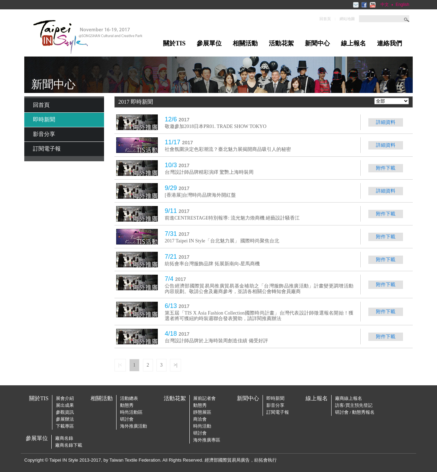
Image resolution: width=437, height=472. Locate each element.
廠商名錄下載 (68, 445)
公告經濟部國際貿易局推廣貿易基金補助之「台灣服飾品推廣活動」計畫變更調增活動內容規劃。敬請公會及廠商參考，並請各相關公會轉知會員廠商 (259, 288)
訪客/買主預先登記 (353, 405)
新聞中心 (317, 43)
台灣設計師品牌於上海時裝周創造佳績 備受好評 (216, 340)
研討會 (127, 419)
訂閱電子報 (47, 149)
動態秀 (127, 405)
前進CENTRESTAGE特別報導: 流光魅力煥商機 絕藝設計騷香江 (232, 218)
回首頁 (325, 19)
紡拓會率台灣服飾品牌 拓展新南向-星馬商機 (212, 263)
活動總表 (129, 398)
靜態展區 (202, 412)
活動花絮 (281, 43)
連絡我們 (389, 43)
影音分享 (44, 134)
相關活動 (245, 43)
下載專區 (65, 426)
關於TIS (174, 43)
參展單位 (209, 43)
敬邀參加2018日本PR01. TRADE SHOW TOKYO (215, 126)
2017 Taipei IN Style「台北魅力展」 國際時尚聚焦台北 (222, 240)
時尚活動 (202, 426)
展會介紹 (65, 398)
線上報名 (353, 43)
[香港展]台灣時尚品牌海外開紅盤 (200, 195)
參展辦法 (65, 419)
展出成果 (65, 405)
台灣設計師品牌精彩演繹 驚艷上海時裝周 (209, 172)
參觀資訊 (65, 412)
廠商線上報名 (348, 398)
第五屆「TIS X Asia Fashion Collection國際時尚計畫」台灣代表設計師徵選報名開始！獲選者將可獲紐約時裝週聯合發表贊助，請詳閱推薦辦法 (259, 315)
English (402, 4)
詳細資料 (385, 122)
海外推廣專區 (206, 440)
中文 (384, 4)
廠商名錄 (64, 438)
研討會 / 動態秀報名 (355, 412)
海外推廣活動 (133, 426)
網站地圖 (347, 19)
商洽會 (200, 419)
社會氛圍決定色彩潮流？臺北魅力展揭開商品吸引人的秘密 (228, 149)
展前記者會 (204, 398)
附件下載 (385, 168)
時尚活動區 (131, 412)
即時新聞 (44, 119)
